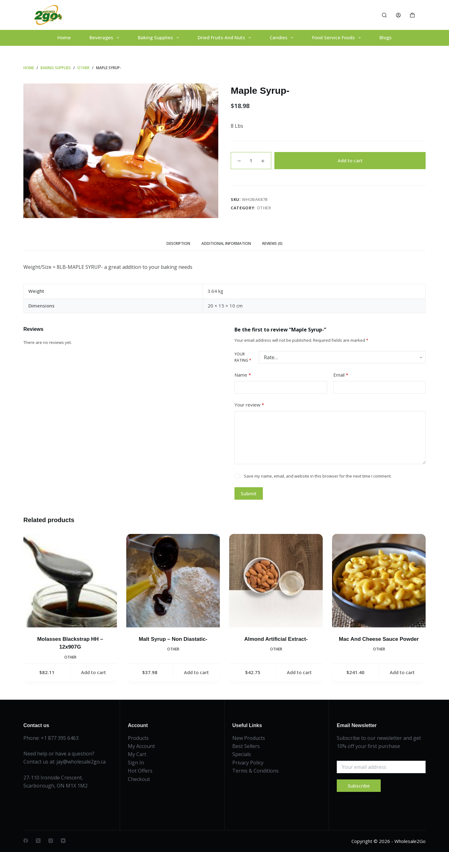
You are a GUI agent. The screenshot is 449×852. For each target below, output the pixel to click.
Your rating (242, 357)
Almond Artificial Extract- (275, 639)
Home (64, 37)
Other (264, 208)
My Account (141, 746)
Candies (283, 37)
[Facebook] (25, 840)
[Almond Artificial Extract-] (276, 580)
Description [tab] (178, 243)
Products (138, 738)
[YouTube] (63, 840)
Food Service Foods (337, 37)
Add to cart (350, 160)
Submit (249, 493)
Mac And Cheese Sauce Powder (379, 639)
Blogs (385, 37)
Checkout (139, 779)
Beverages (105, 37)
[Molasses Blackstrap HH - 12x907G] (70, 580)
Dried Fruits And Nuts (225, 37)
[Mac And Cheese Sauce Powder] (379, 580)
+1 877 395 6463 (60, 738)
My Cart (137, 754)
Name (242, 375)
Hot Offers (140, 770)
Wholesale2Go (410, 841)
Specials (241, 754)
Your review (249, 405)
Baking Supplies (159, 37)
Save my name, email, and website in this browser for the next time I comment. (318, 476)
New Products (248, 738)
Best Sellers (246, 746)
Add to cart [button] (93, 672)
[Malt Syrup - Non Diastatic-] (173, 580)
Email (340, 375)
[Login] (398, 15)
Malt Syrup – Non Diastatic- (173, 639)
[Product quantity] (251, 160)
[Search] (384, 15)
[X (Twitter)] (38, 840)
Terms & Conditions (255, 770)
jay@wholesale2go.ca (81, 761)
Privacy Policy (247, 762)
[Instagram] (50, 840)
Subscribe (359, 786)
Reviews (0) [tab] (272, 243)
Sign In (136, 762)
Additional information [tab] (226, 243)
